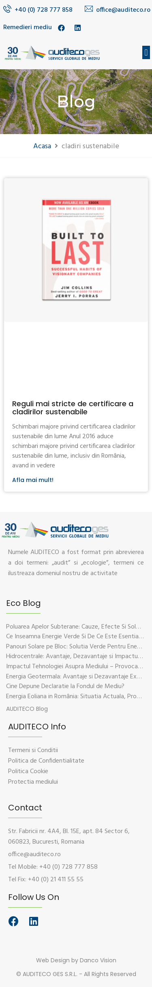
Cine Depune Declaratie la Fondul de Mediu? (65, 686)
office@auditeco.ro (123, 10)
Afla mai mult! (33, 480)
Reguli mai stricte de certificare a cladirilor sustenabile (72, 408)
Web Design (53, 960)
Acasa (42, 146)
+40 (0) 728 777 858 (44, 10)
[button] (146, 52)
